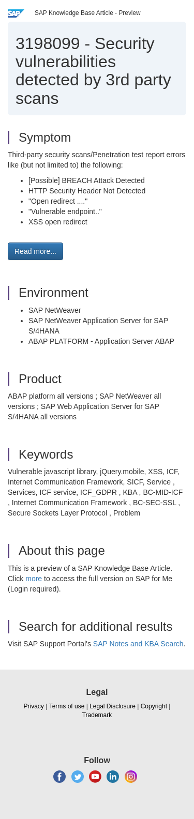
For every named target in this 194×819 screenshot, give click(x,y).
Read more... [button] (35, 251)
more (33, 578)
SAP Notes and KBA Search (138, 644)
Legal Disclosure (112, 706)
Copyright (154, 706)
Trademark (97, 715)
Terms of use (67, 706)
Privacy (34, 706)
